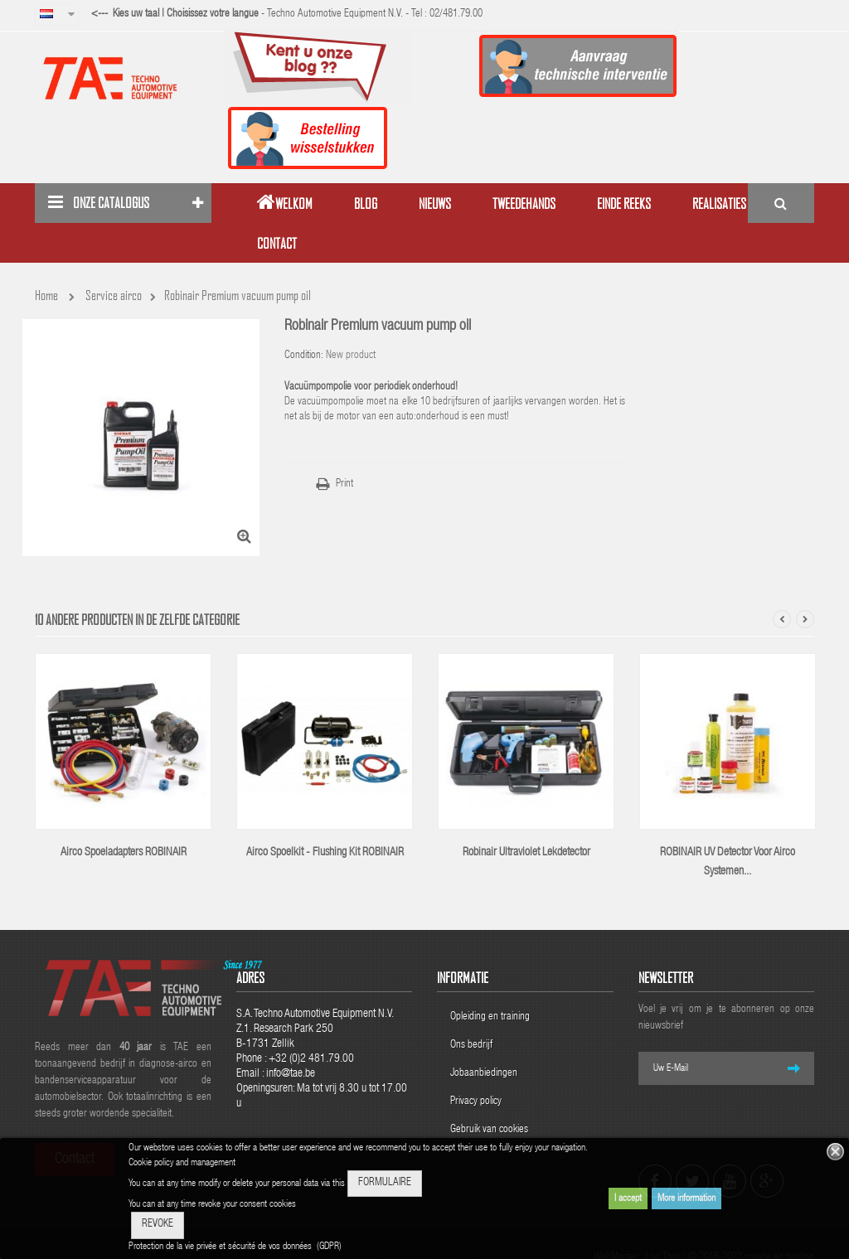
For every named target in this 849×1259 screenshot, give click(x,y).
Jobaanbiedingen (483, 1073)
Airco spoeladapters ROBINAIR (124, 853)
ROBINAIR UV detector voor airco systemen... (727, 862)
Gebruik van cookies (489, 1130)
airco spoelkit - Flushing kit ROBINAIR (325, 853)
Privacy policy (477, 1102)
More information (686, 1198)
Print (344, 484)
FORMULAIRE (384, 1183)
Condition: (303, 356)
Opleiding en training (490, 1017)
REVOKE (157, 1224)
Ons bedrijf (471, 1045)
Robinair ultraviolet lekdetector (526, 853)
